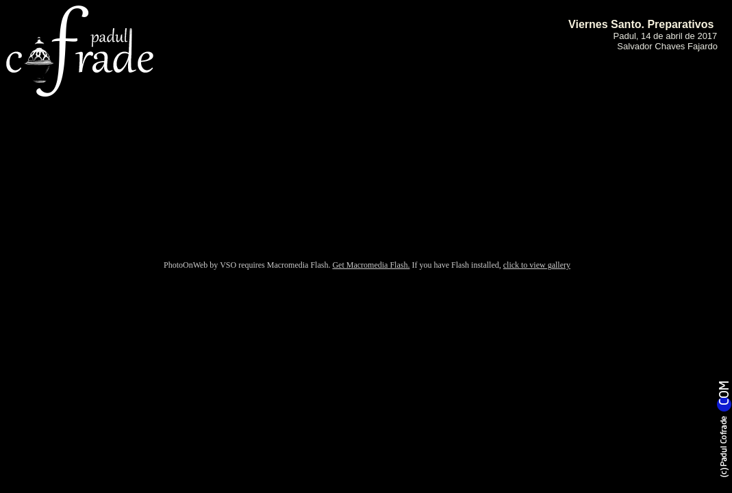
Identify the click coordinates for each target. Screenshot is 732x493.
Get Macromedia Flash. (370, 265)
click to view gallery (536, 265)
